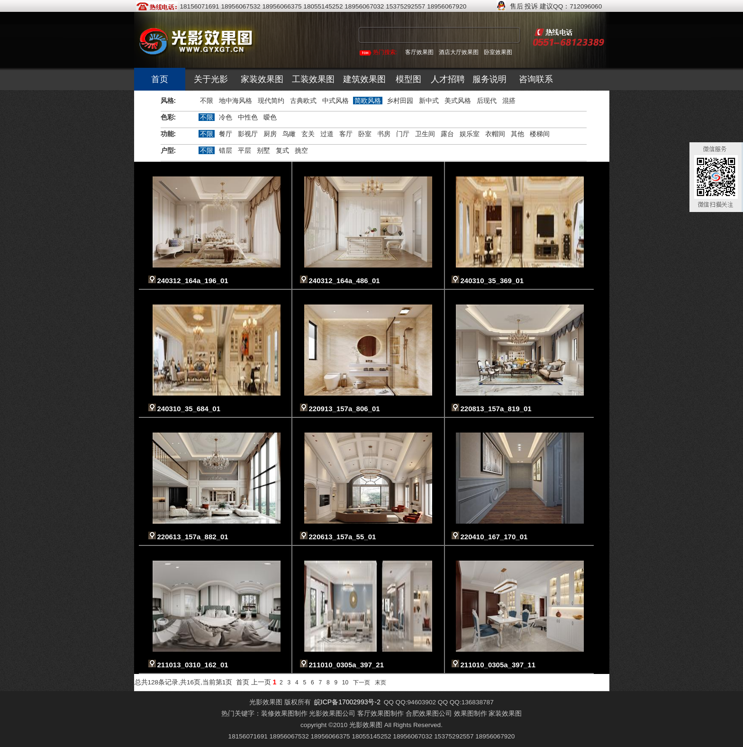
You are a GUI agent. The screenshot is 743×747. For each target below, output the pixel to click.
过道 (327, 134)
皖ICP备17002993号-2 (347, 702)
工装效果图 (313, 79)
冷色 (225, 117)
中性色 (248, 117)
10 (345, 682)
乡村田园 (400, 100)
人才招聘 (448, 79)
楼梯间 (540, 134)
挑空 (301, 150)
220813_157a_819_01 (496, 409)
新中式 (429, 100)
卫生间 (425, 134)
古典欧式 (303, 100)
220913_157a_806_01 (344, 409)
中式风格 (335, 100)
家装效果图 (262, 79)
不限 (206, 100)
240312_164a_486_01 (344, 281)
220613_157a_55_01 (342, 537)
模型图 (408, 79)
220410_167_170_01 (494, 537)
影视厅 (248, 134)
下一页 (361, 682)
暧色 (270, 117)
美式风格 (457, 100)
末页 (380, 682)
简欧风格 (367, 100)
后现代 (487, 100)
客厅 (346, 134)
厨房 (270, 134)
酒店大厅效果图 (459, 52)
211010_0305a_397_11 (498, 665)
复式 (282, 150)
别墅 (263, 150)
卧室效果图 (498, 52)
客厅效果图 (419, 52)
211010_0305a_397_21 (346, 665)
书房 (383, 134)
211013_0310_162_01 (192, 665)
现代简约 (271, 100)
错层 (225, 150)
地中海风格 (235, 100)
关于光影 (211, 79)
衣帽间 (495, 134)
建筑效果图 (364, 79)
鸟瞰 (289, 134)
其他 (517, 134)
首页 (159, 79)
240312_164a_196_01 (192, 281)
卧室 (365, 134)
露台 (447, 134)
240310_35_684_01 (188, 409)
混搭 (509, 100)
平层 (244, 150)
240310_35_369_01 (492, 281)
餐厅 (225, 134)
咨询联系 (536, 79)
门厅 (402, 134)
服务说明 (489, 79)
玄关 (308, 134)
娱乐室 (470, 134)
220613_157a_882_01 (192, 537)
